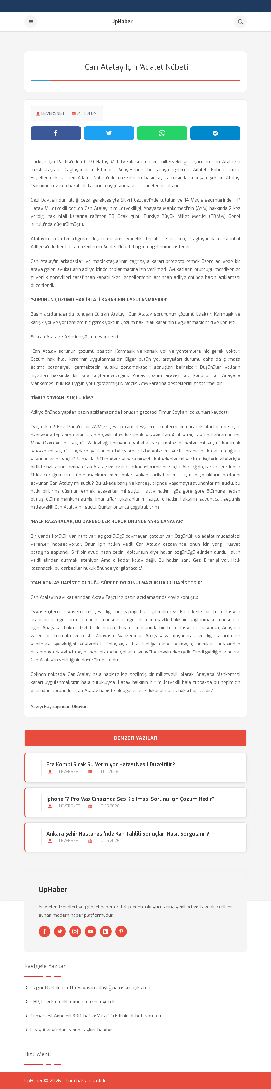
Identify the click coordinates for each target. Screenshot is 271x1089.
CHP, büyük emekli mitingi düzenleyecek (72, 1001)
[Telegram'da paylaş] (215, 133)
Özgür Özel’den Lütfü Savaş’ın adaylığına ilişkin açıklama (90, 987)
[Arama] (240, 21)
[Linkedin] (106, 931)
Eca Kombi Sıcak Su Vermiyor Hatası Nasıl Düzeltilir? (110, 764)
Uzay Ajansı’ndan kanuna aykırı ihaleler (71, 1029)
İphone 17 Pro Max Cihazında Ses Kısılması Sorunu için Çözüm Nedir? (130, 798)
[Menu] (30, 21)
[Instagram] (75, 931)
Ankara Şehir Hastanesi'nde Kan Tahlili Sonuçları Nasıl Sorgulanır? (127, 833)
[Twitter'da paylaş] (109, 133)
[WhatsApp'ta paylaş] (162, 133)
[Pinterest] (121, 931)
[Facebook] (44, 931)
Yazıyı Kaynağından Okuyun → (62, 706)
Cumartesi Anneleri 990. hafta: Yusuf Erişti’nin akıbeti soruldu (95, 1015)
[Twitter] (60, 931)
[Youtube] (90, 931)
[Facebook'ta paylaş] (56, 133)
